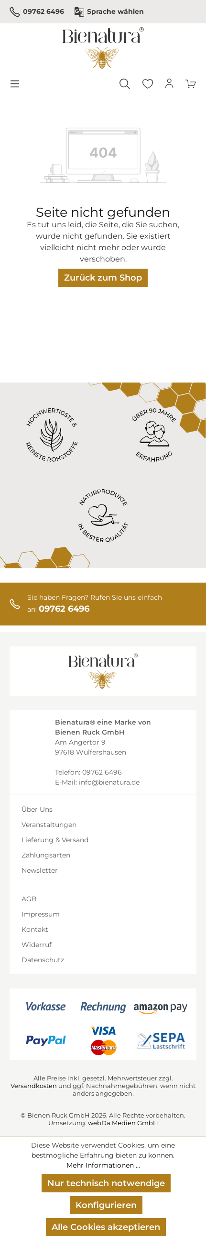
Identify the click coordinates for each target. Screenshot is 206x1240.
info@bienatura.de (109, 782)
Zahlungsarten (46, 855)
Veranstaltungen (49, 824)
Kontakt (35, 929)
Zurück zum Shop (103, 277)
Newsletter (40, 870)
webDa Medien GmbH (123, 1123)
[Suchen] (124, 83)
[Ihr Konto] (169, 84)
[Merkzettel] (147, 83)
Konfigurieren (106, 1205)
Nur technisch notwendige (106, 1183)
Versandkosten (34, 1085)
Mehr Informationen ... (103, 1165)
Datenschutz (43, 960)
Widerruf (37, 944)
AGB (29, 899)
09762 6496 (37, 12)
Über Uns (37, 809)
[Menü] (14, 84)
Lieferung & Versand (55, 840)
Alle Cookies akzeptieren (106, 1227)
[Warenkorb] (191, 83)
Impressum (41, 914)
